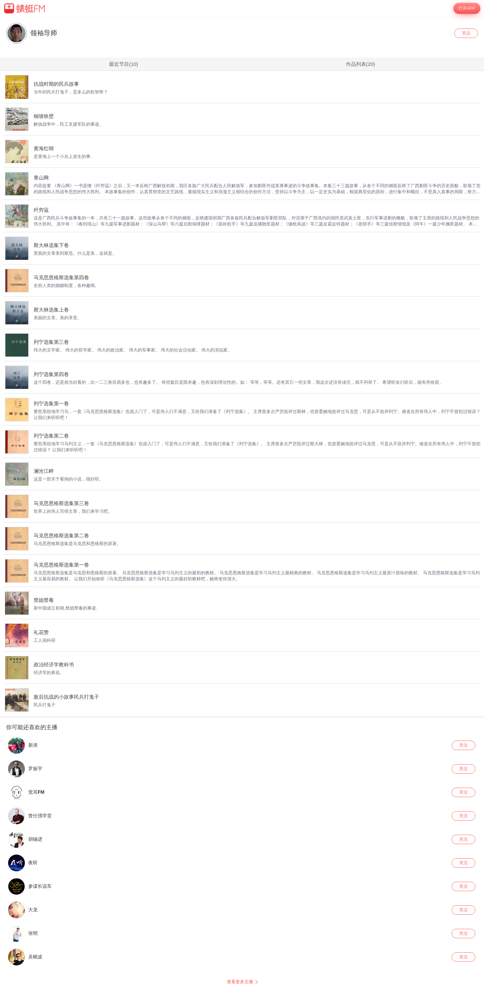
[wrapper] (242, 506)
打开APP (467, 8)
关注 (466, 33)
